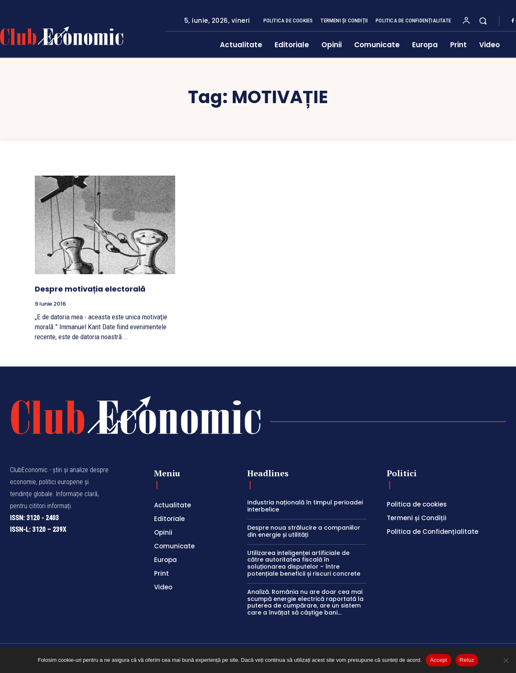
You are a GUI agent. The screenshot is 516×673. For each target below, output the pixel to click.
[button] (483, 21)
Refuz (467, 660)
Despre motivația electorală (90, 289)
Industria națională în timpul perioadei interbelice (305, 506)
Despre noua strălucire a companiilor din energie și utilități (303, 531)
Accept (438, 660)
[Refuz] (506, 660)
